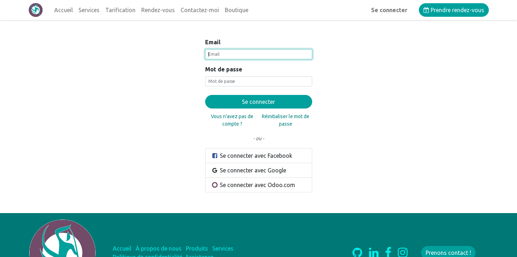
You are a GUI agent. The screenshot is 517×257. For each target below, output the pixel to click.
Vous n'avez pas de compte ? (232, 120)
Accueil (122, 248)
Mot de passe (223, 69)
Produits (197, 248)
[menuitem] (63, 10)
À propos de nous (159, 248)
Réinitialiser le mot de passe (285, 120)
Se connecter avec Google (249, 170)
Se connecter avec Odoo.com (253, 185)
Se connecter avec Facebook (252, 155)
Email (213, 42)
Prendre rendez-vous (454, 10)
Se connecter (389, 10)
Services (222, 248)
